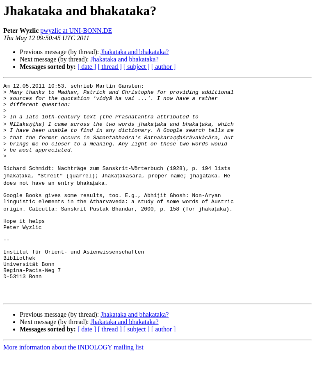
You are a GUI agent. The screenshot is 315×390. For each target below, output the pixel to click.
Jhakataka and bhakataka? (134, 51)
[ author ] (163, 66)
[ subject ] (136, 66)
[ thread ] (110, 66)
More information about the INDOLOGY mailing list (73, 382)
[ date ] (87, 66)
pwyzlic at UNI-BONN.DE (76, 30)
